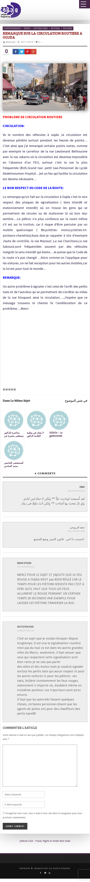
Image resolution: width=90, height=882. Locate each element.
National (55, 28)
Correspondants (12, 28)
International (41, 28)
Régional (67, 28)
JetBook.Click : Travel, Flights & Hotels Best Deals (45, 841)
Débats (27, 28)
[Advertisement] (44, 352)
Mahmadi (10, 42)
